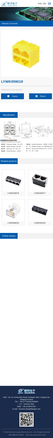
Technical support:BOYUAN (35, 435)
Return (40, 96)
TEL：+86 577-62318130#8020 (26, 402)
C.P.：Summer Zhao (26, 404)
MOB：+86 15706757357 (26, 406)
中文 (40, 4)
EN (44, 4)
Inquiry (12, 96)
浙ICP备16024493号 (16, 435)
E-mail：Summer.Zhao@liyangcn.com (26, 409)
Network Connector (10, 24)
